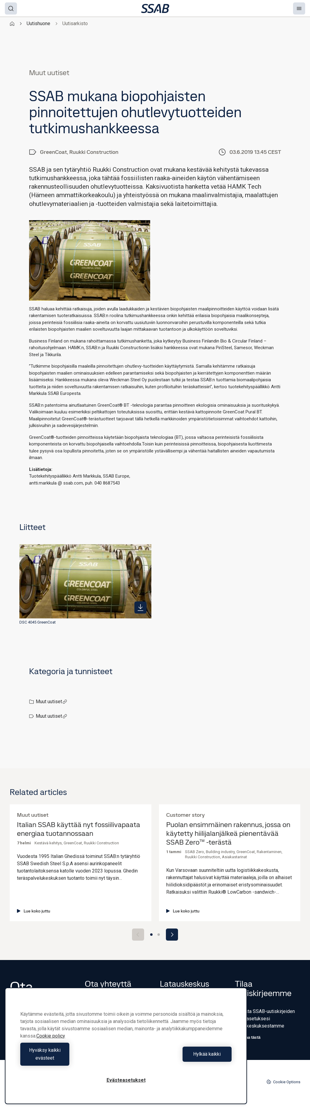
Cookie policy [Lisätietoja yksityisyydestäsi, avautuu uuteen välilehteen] (50, 1044)
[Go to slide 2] (158, 934)
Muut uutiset (51, 701)
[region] (126, 1049)
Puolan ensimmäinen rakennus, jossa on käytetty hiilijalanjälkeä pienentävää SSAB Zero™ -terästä (228, 833)
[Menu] (299, 8)
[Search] (11, 8)
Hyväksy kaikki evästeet (71, 1058)
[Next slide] (172, 935)
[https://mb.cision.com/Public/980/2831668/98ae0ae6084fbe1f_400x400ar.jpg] (140, 607)
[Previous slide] (138, 935)
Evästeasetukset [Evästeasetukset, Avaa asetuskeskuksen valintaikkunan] (126, 1080)
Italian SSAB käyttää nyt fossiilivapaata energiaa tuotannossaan (78, 829)
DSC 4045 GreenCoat (37, 622)
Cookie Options (283, 1081)
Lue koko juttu (33, 911)
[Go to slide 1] (151, 934)
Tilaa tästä (247, 1037)
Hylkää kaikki (180, 1058)
